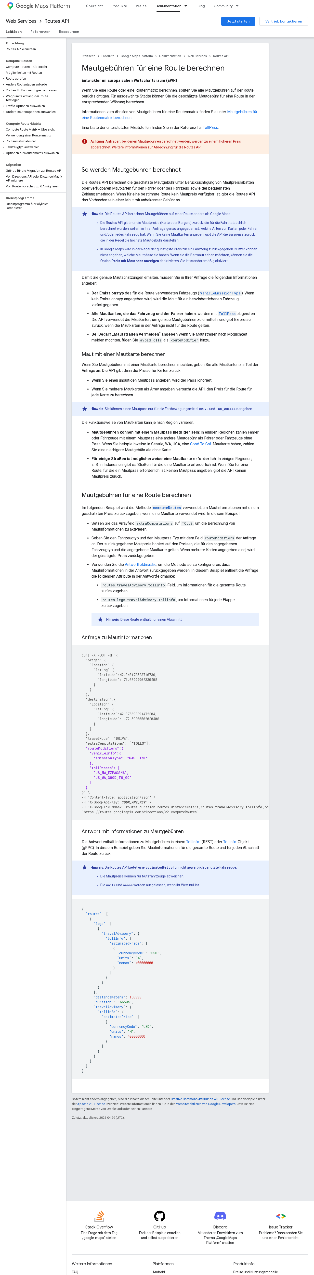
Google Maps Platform (137, 56)
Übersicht (94, 6)
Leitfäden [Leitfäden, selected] (14, 31)
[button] (32, 79)
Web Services (21, 21)
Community (223, 6)
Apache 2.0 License (91, 1104)
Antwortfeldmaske (141, 564)
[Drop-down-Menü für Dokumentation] (187, 6)
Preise (141, 6)
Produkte (119, 6)
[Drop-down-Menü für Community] (239, 6)
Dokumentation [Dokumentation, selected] (168, 6)
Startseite (88, 56)
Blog (201, 6)
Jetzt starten (238, 21)
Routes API (56, 21)
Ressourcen (69, 31)
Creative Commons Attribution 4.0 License (200, 1099)
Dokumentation (170, 56)
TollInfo (192, 841)
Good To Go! (200, 444)
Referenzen (40, 31)
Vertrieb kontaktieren (283, 21)
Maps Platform (43, 6)
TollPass (210, 127)
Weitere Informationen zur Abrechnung (142, 147)
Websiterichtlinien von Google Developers (206, 1104)
